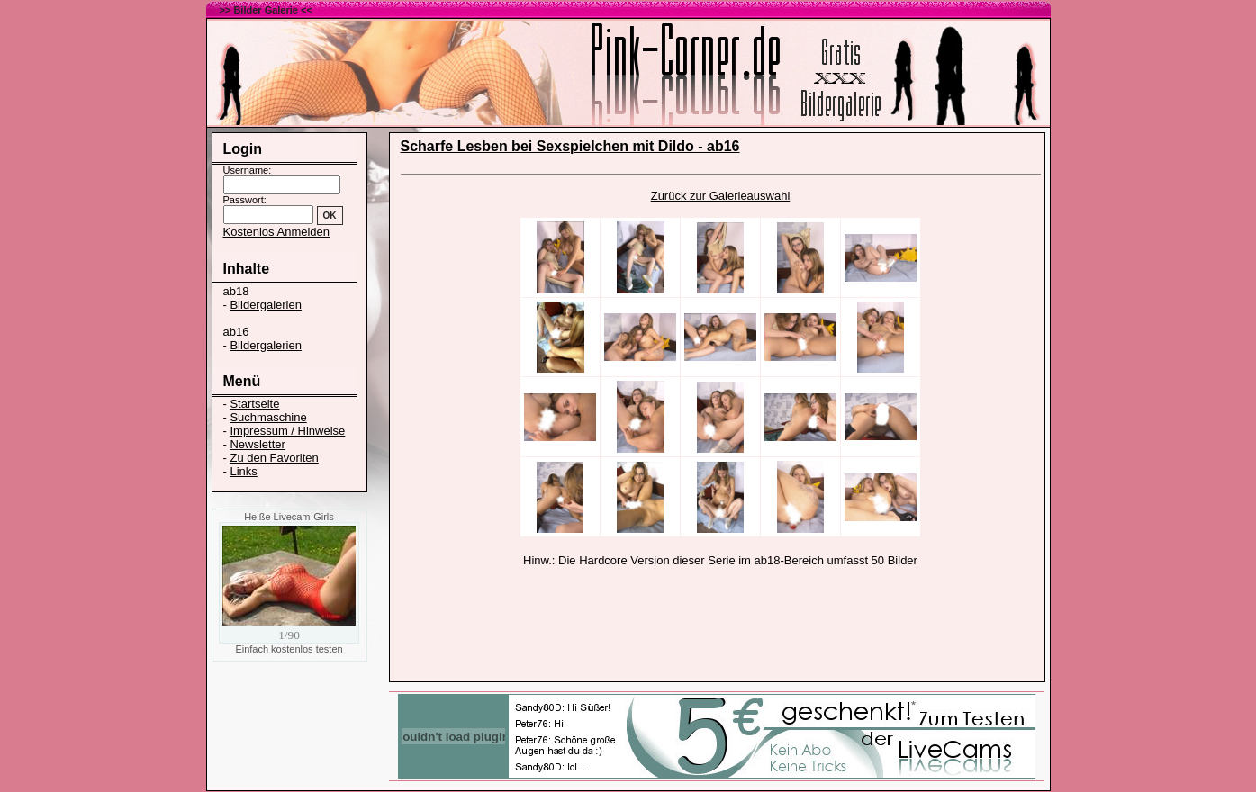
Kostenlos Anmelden (276, 231)
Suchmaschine (268, 417)
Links (243, 471)
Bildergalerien (266, 304)
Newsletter (257, 444)
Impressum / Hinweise (287, 430)
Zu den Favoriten (274, 457)
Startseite (254, 403)
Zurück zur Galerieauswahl (721, 195)
